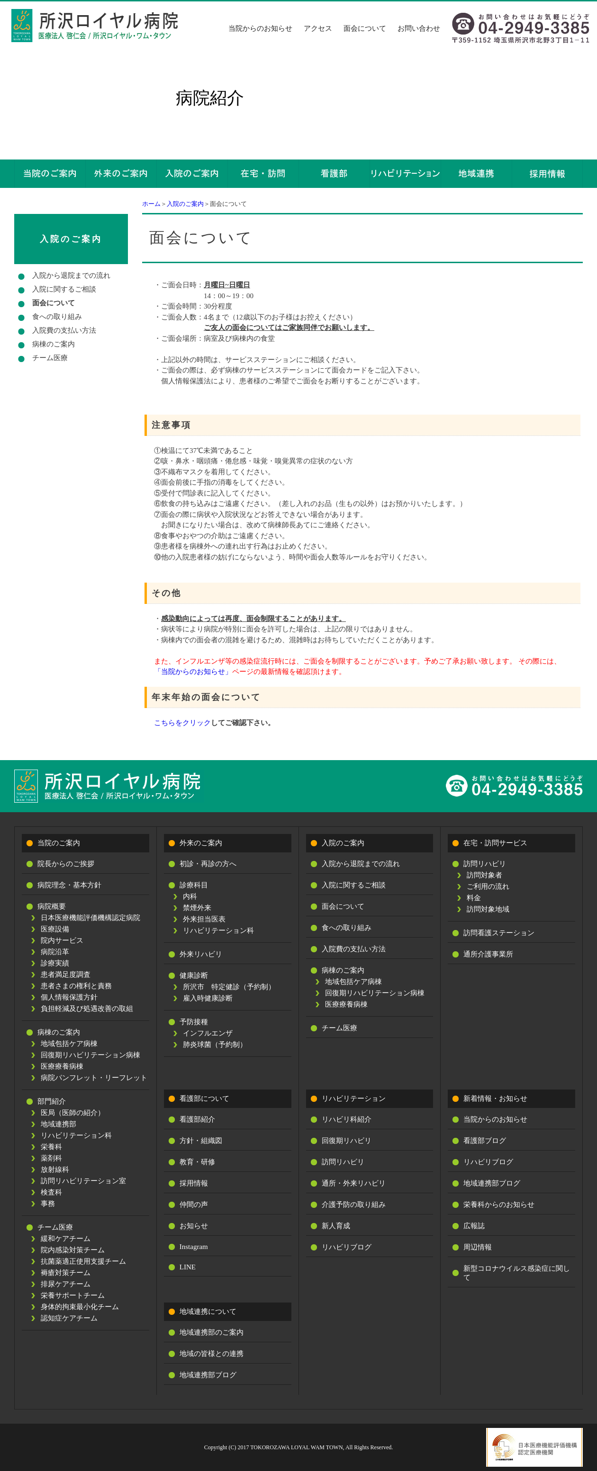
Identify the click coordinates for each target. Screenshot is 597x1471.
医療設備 (55, 929)
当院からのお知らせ (260, 28)
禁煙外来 (197, 908)
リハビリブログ (346, 1247)
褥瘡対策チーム (65, 1272)
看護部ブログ (484, 1140)
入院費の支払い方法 (64, 330)
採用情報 (194, 1183)
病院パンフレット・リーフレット (94, 1077)
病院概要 (51, 906)
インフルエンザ (208, 1033)
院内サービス (62, 940)
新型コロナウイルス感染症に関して (516, 1273)
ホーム (151, 203)
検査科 (51, 1192)
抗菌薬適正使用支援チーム (83, 1261)
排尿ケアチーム (65, 1284)
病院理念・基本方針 (69, 885)
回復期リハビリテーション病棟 (90, 1055)
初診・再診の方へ (208, 864)
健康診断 (194, 975)
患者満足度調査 (65, 974)
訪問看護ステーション (498, 933)
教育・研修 (197, 1162)
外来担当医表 (204, 919)
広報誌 (474, 1226)
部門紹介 (51, 1101)
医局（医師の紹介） (73, 1113)
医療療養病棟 (62, 1066)
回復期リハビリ (346, 1140)
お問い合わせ (419, 28)
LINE (188, 1267)
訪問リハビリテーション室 (83, 1181)
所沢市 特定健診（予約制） (229, 987)
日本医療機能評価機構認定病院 (90, 918)
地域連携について (208, 1311)
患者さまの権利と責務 (76, 986)
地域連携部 (58, 1124)
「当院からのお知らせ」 (193, 671)
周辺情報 (477, 1247)
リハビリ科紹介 (346, 1119)
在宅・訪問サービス (495, 843)
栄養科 (51, 1147)
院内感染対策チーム (73, 1250)
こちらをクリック (182, 723)
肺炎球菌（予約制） (215, 1044)
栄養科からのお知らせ (498, 1204)
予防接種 (194, 1022)
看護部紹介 (197, 1119)
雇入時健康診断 (208, 998)
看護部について (204, 1098)
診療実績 (55, 963)
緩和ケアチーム (65, 1238)
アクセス (318, 28)
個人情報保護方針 (69, 997)
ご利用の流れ (488, 886)
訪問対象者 (484, 875)
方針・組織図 (201, 1140)
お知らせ (194, 1226)
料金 (474, 898)
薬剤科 (51, 1158)
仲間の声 (194, 1204)
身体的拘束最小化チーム (80, 1307)
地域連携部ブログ (208, 1375)
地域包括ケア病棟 (69, 1043)
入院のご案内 (185, 203)
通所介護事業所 (488, 954)
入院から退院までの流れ (71, 275)
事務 (48, 1203)
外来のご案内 (201, 843)
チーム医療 (50, 358)
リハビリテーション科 (76, 1135)
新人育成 (336, 1226)
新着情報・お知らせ (495, 1098)
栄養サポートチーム (73, 1295)
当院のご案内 (58, 843)
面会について (365, 28)
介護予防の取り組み (354, 1204)
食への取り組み (57, 316)
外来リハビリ (201, 954)
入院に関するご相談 (64, 289)
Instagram (194, 1246)
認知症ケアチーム (69, 1318)
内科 (190, 896)
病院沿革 (55, 952)
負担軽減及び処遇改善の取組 (87, 1008)
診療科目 (194, 885)
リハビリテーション (354, 1098)
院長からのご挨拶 (65, 864)
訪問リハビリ (484, 864)
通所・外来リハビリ (354, 1183)
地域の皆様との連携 (212, 1353)
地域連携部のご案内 (212, 1332)
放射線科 (55, 1169)
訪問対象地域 (488, 909)
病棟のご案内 (53, 344)
